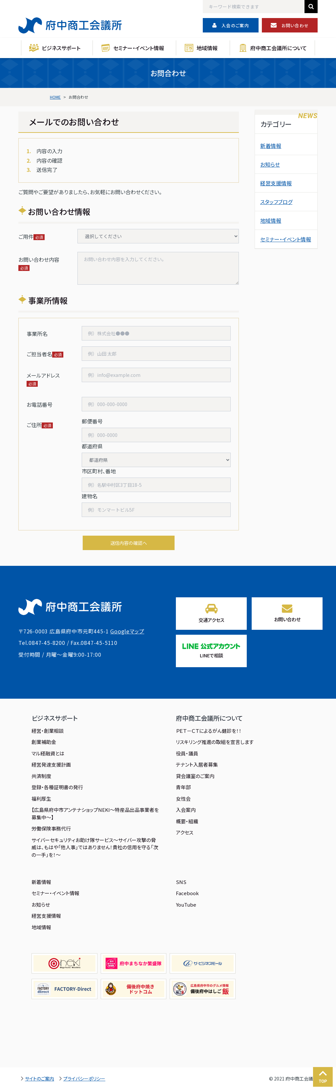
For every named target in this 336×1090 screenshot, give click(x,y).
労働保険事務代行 (51, 828)
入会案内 (186, 809)
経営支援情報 (276, 183)
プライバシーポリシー (84, 1078)
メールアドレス (43, 375)
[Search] (253, 6)
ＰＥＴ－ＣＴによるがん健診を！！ (209, 730)
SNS (181, 881)
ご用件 (25, 236)
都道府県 (92, 446)
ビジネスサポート (61, 48)
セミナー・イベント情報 (138, 48)
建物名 (89, 496)
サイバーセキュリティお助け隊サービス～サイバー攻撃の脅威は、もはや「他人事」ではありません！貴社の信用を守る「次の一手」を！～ (95, 847)
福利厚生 (41, 798)
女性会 (183, 798)
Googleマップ (127, 631)
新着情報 (270, 146)
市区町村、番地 (99, 471)
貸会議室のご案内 (195, 775)
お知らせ (270, 164)
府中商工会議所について (278, 48)
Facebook (187, 893)
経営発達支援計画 (51, 764)
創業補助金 (44, 741)
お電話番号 (39, 404)
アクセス (184, 832)
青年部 (183, 787)
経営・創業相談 (48, 730)
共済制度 (41, 775)
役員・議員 (187, 753)
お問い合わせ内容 (38, 259)
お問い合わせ (290, 25)
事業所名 (37, 334)
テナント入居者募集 (197, 764)
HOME (55, 97)
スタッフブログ (276, 202)
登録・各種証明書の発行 (57, 787)
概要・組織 (187, 821)
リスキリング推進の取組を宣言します (215, 741)
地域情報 (207, 48)
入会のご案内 (230, 25)
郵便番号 (92, 421)
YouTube (186, 904)
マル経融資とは (48, 753)
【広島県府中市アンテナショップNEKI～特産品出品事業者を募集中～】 (95, 813)
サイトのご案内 (39, 1078)
